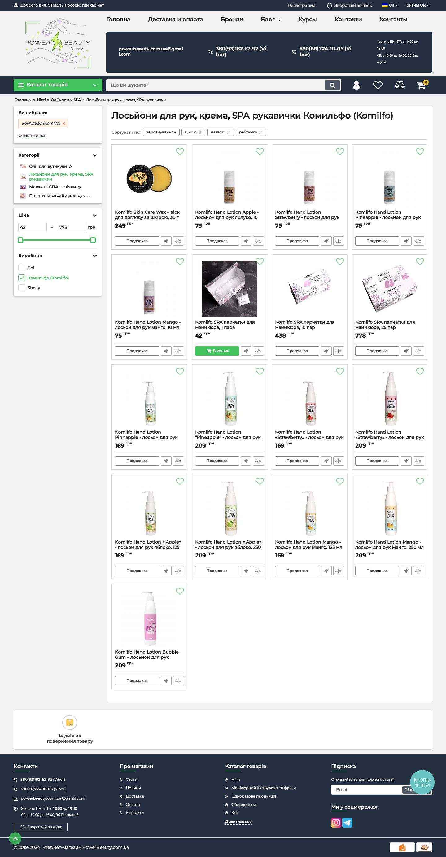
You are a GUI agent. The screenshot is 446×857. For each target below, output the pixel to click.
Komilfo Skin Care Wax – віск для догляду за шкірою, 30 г (149, 218)
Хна (234, 812)
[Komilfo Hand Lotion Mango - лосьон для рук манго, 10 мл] (149, 289)
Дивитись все (238, 821)
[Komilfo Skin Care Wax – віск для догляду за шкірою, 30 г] (149, 179)
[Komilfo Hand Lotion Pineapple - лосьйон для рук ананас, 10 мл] (389, 179)
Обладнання (243, 804)
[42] (32, 227)
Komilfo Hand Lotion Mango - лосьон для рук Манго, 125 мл (309, 548)
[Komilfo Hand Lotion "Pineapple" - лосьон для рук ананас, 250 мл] (229, 399)
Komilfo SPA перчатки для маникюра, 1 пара (229, 328)
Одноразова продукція (253, 796)
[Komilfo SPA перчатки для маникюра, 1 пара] (229, 289)
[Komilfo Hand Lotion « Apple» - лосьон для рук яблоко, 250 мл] (229, 509)
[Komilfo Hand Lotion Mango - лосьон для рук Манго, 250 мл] (389, 509)
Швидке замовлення (166, 241)
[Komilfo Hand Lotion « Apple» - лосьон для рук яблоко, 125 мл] (149, 509)
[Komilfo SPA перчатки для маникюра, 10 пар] (309, 289)
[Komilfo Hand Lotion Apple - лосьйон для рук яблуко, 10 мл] (229, 179)
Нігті (235, 779)
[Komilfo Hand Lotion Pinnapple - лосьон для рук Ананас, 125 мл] (149, 399)
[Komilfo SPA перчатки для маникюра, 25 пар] (389, 289)
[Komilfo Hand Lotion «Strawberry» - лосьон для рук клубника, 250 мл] (389, 399)
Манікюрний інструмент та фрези (263, 787)
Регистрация (301, 5)
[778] (72, 227)
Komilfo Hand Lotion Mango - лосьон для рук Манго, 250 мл (389, 548)
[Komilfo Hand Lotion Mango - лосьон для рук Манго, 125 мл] (309, 509)
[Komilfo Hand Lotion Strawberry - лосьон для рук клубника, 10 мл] (309, 179)
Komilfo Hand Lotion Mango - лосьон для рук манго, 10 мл (149, 328)
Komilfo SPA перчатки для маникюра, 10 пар (309, 328)
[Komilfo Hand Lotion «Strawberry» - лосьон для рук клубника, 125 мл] (309, 399)
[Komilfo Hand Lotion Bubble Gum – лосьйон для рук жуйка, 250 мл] (149, 618)
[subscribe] (382, 790)
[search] (223, 85)
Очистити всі (31, 135)
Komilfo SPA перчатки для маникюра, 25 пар (389, 328)
